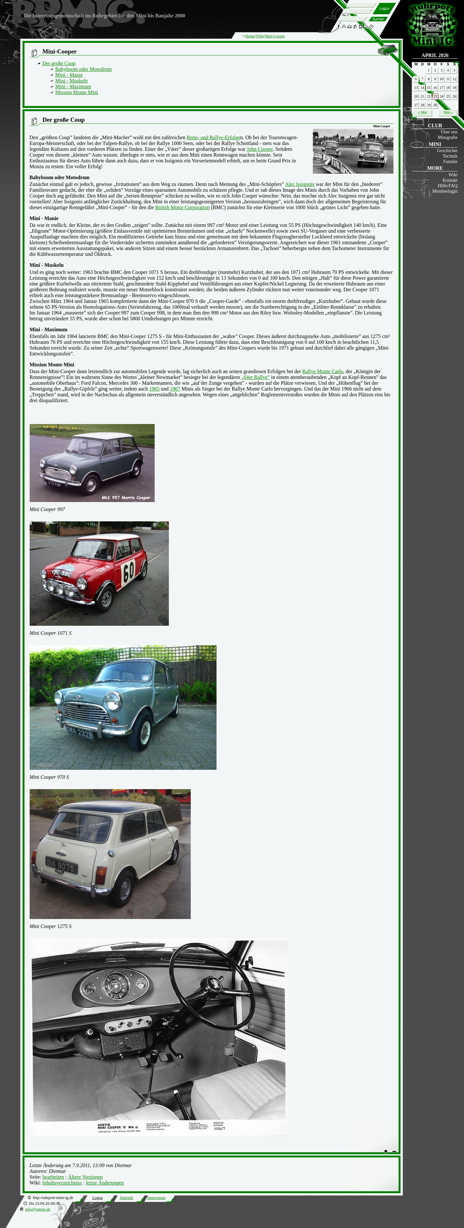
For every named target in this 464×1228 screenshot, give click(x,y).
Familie (450, 161)
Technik (450, 156)
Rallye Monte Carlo (322, 371)
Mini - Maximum (73, 86)
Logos (97, 1197)
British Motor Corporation (182, 207)
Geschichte (447, 150)
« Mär (422, 112)
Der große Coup (59, 63)
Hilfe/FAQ (448, 185)
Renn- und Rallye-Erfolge (213, 137)
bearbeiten (53, 1177)
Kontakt (450, 180)
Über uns (449, 131)
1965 (154, 389)
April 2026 (435, 55)
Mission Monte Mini (76, 92)
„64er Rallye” (255, 377)
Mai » (448, 112)
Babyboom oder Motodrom (83, 69)
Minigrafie (448, 137)
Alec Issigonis (299, 184)
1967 (175, 389)
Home (250, 36)
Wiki (453, 174)
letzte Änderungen (105, 1182)
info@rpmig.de (37, 1209)
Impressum (156, 1197)
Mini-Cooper (275, 36)
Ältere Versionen (85, 1177)
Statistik (126, 1197)
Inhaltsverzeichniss (62, 1182)
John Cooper (260, 149)
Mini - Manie (69, 75)
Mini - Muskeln (71, 80)
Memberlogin (445, 191)
